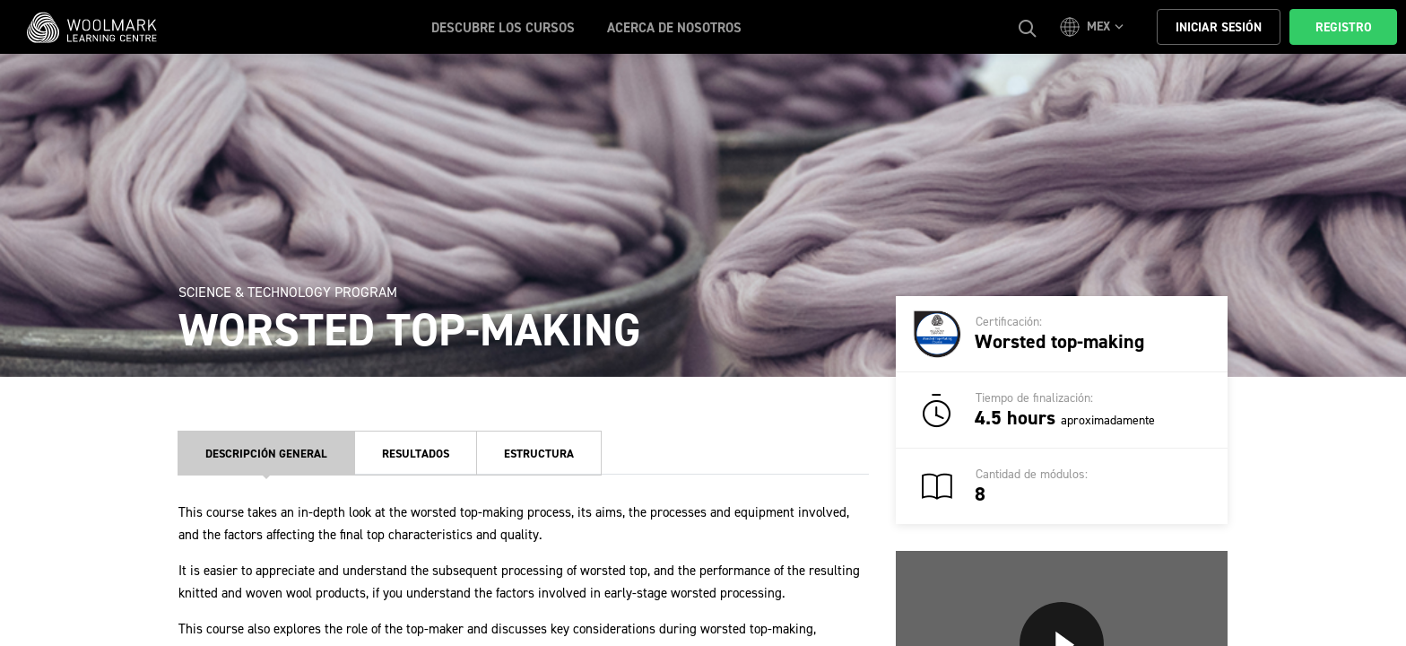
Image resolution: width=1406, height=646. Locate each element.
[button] (1094, 27)
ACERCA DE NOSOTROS (674, 28)
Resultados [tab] (415, 453)
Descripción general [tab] (266, 453)
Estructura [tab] (539, 453)
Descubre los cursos (503, 28)
